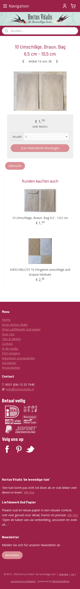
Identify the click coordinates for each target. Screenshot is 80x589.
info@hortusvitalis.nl (20, 389)
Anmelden (12, 555)
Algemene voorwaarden (18, 358)
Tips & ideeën (11, 339)
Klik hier (29, 492)
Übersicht (15, 166)
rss (72, 574)
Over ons (8, 334)
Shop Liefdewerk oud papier (21, 329)
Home (6, 320)
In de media (10, 349)
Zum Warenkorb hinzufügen (40, 148)
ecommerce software (23, 581)
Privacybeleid (11, 368)
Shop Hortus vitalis (15, 325)
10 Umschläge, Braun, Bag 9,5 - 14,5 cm (40, 218)
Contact (7, 344)
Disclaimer (9, 363)
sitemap (63, 574)
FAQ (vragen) (11, 353)
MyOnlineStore (61, 581)
